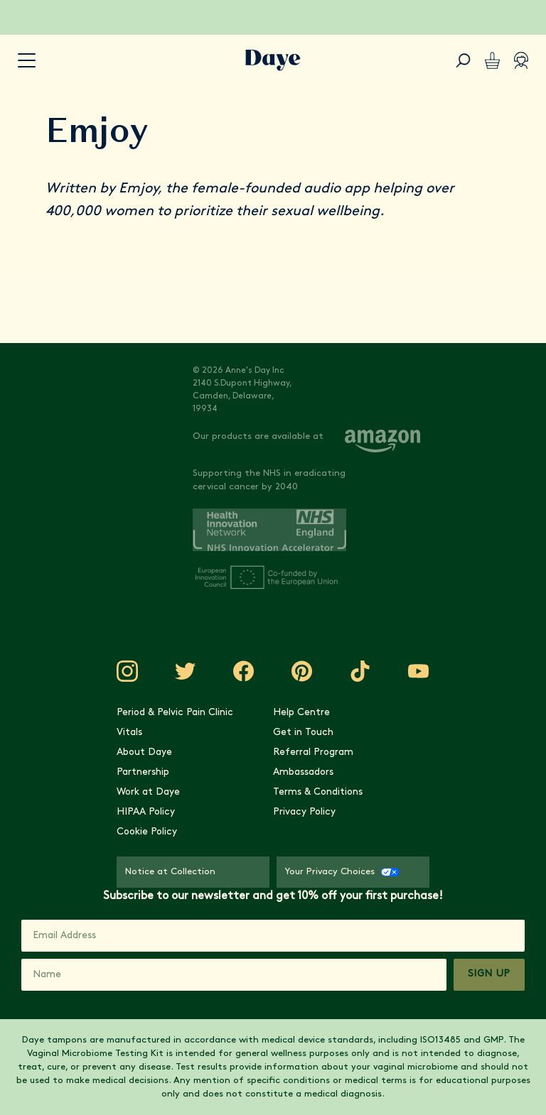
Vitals (129, 732)
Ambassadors (303, 772)
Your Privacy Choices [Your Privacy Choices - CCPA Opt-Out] (342, 871)
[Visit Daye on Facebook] (244, 671)
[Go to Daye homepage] (273, 60)
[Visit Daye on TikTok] (360, 671)
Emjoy (138, 189)
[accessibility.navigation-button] (27, 60)
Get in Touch (303, 732)
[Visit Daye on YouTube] (418, 671)
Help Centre (301, 712)
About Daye (144, 752)
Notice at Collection (170, 871)
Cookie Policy (147, 832)
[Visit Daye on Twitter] (185, 671)
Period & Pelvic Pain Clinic (175, 712)
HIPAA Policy (146, 812)
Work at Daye (148, 792)
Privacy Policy (304, 812)
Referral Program (313, 752)
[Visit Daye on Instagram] (127, 671)
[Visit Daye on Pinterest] (302, 671)
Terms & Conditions (318, 792)
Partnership (143, 772)
